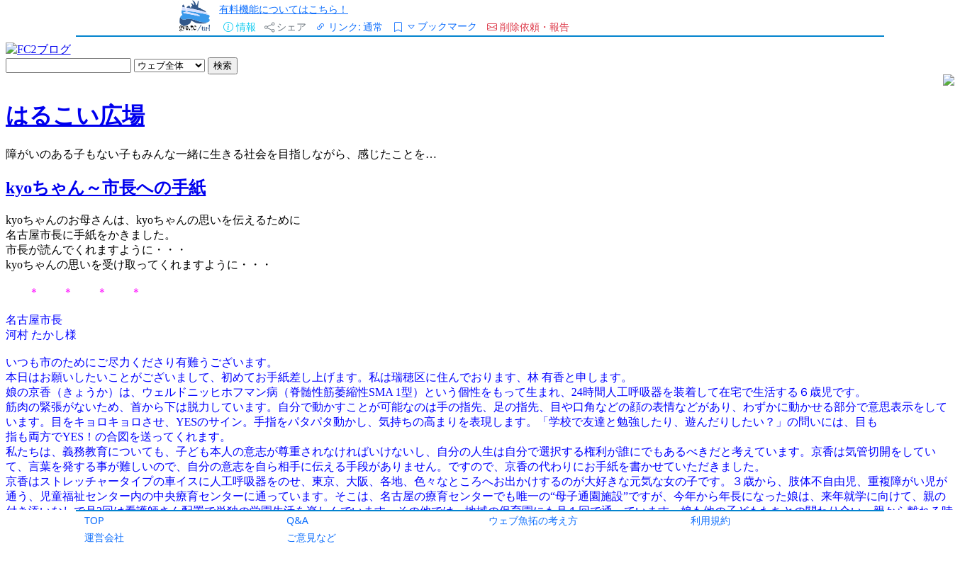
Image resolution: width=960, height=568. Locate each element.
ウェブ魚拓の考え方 (533, 520)
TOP (94, 520)
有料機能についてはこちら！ (283, 9)
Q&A (297, 520)
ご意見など (311, 537)
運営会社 (104, 537)
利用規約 (710, 520)
